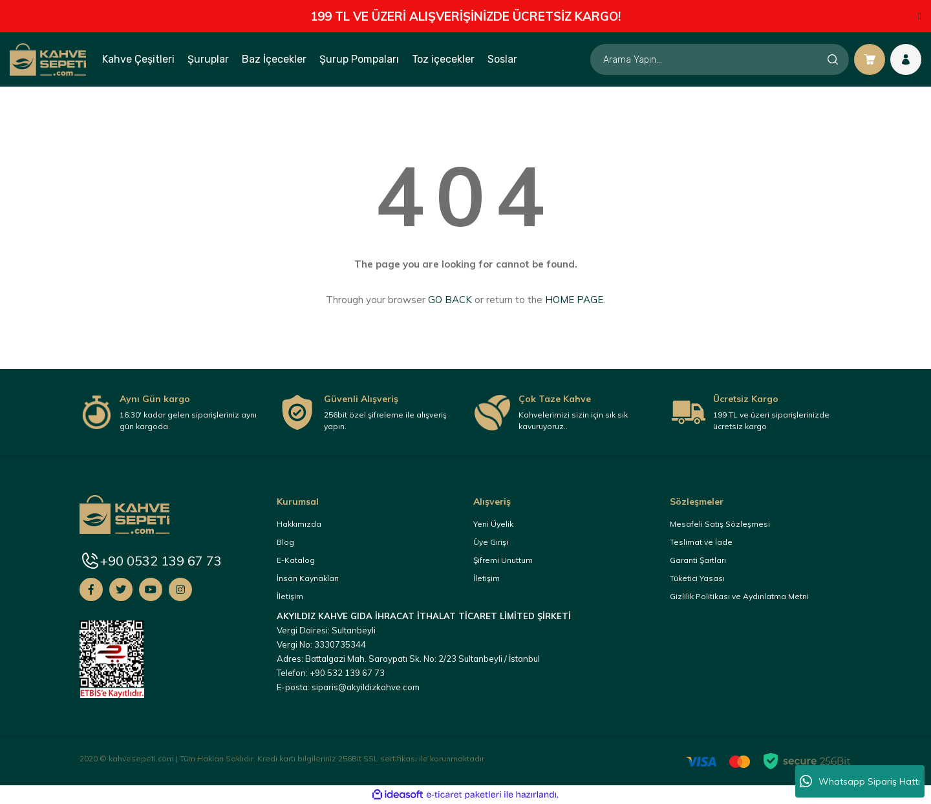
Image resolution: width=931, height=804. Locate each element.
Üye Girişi (490, 542)
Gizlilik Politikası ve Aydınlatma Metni (739, 596)
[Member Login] (905, 59)
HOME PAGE (574, 299)
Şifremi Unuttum (503, 560)
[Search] (719, 59)
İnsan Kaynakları (308, 578)
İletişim (290, 596)
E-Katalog (296, 560)
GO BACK (450, 299)
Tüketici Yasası (697, 578)
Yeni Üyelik (493, 524)
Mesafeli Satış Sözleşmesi (720, 524)
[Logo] (48, 58)
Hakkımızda (299, 524)
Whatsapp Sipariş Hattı (860, 781)
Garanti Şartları (698, 560)
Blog (285, 542)
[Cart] (869, 59)
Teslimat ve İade (701, 542)
